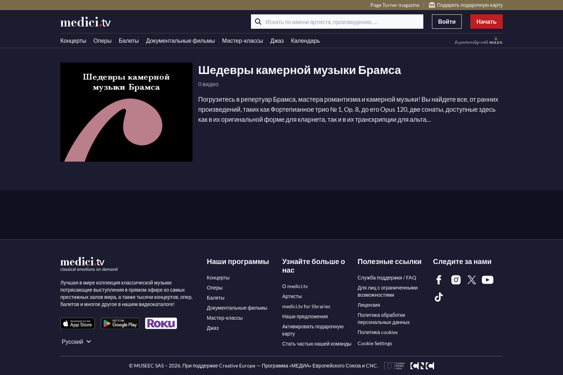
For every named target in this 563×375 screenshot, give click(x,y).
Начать (486, 21)
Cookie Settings (375, 343)
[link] (77, 323)
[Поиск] (258, 21)
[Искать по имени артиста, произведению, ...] (337, 21)
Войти (447, 21)
